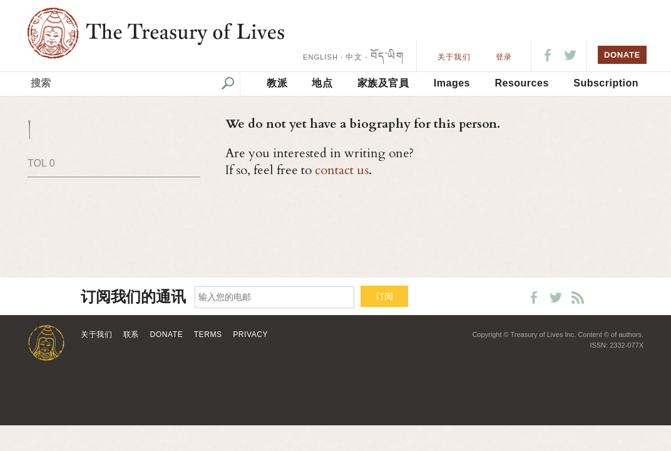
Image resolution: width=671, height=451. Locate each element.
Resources (521, 83)
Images (452, 83)
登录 (504, 57)
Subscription (605, 83)
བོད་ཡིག (387, 56)
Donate (166, 334)
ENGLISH (320, 57)
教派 (277, 83)
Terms (208, 334)
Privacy (250, 334)
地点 (322, 83)
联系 (131, 334)
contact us (342, 170)
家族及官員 (383, 83)
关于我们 (454, 57)
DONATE (622, 55)
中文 (354, 57)
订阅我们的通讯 (133, 297)
